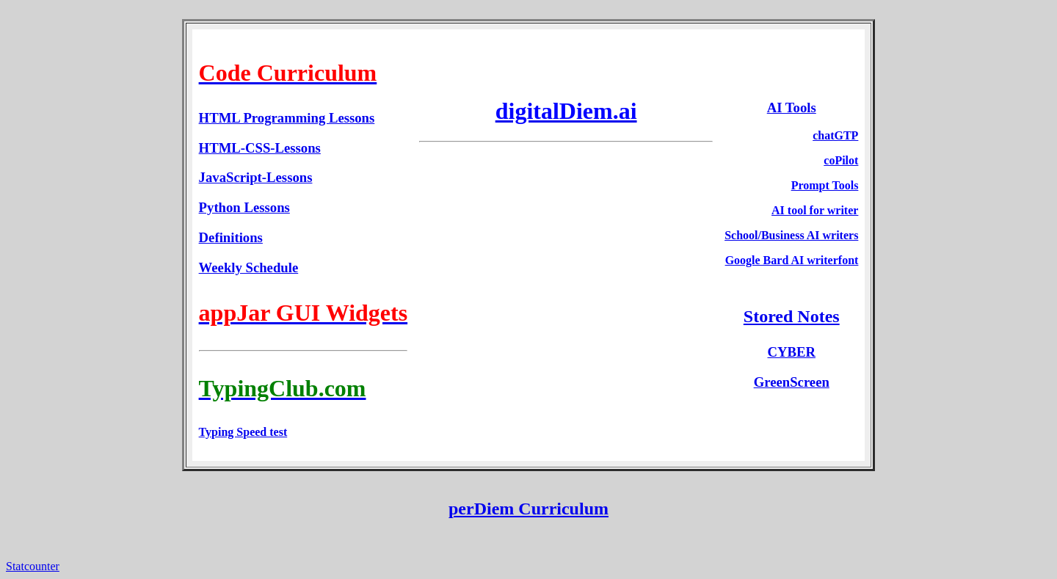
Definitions (231, 237)
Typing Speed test (243, 432)
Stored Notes (792, 316)
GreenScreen (791, 382)
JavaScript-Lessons (256, 177)
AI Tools (791, 107)
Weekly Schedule (249, 267)
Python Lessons (244, 207)
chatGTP (835, 135)
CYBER (792, 352)
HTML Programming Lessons (287, 117)
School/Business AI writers (791, 235)
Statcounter (32, 566)
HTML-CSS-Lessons (260, 148)
